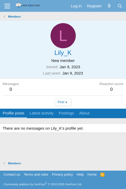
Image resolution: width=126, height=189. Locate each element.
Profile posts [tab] (13, 113)
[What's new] (109, 6)
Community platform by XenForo (43, 184)
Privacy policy (62, 174)
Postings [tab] (66, 113)
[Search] (120, 6)
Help (80, 174)
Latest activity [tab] (42, 113)
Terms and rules (36, 174)
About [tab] (84, 113)
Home (92, 174)
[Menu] (7, 6)
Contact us (12, 174)
